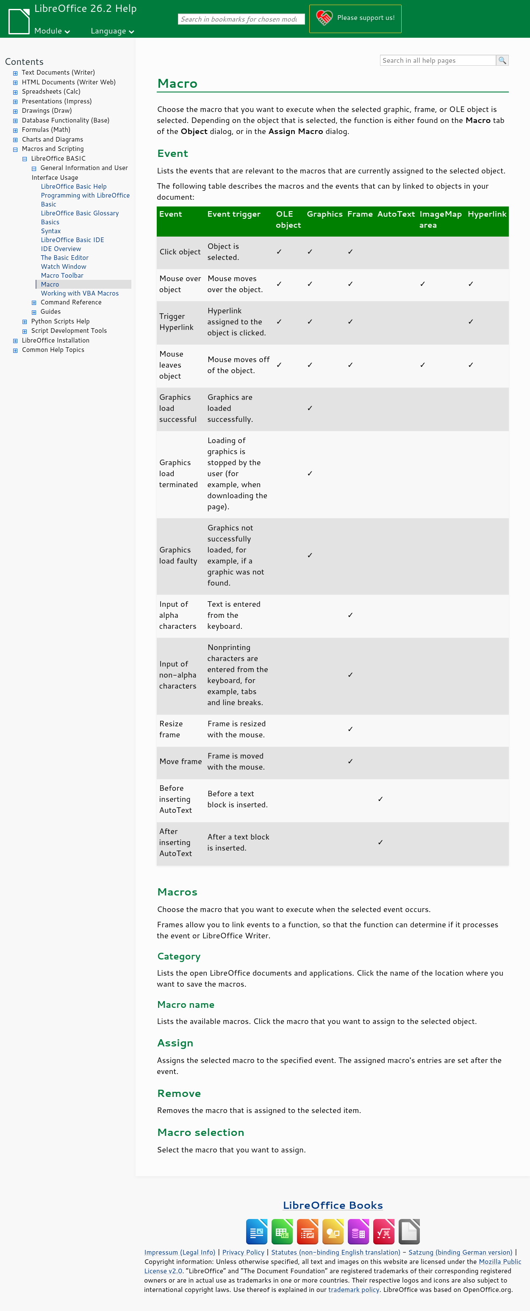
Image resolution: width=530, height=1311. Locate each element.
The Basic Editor (65, 257)
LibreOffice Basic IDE (72, 239)
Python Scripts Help (60, 321)
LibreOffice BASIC (58, 158)
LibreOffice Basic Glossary (80, 213)
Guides (50, 311)
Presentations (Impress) (57, 101)
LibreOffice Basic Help (74, 186)
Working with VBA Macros (80, 293)
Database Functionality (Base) (66, 120)
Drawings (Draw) (47, 110)
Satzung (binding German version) (460, 1252)
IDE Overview (61, 248)
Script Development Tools (69, 330)
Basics (50, 222)
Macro (50, 284)
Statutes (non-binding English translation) (335, 1252)
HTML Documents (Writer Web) (69, 82)
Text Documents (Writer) (58, 72)
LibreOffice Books (333, 1204)
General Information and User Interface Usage (79, 172)
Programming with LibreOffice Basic (85, 200)
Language (108, 30)
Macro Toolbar (62, 275)
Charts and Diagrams (52, 139)
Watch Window (63, 266)
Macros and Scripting (53, 148)
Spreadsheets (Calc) (51, 91)
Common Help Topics (53, 349)
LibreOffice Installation (55, 340)
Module (48, 30)
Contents (24, 61)
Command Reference (71, 302)
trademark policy (353, 1289)
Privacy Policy (243, 1252)
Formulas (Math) (46, 129)
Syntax (51, 230)
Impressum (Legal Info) (180, 1252)
